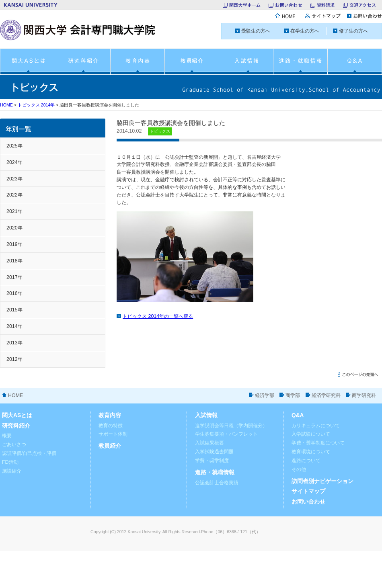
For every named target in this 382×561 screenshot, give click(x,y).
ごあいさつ (14, 444)
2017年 (14, 277)
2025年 (14, 146)
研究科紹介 (16, 426)
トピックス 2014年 (36, 104)
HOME (6, 104)
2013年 (14, 343)
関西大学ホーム (245, 5)
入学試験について (311, 434)
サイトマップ (308, 491)
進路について (306, 460)
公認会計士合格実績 (216, 482)
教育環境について (311, 452)
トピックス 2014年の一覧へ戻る (158, 316)
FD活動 (10, 462)
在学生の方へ (304, 31)
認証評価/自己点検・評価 (29, 453)
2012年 (14, 359)
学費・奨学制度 (212, 460)
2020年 (14, 228)
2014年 (14, 326)
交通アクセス (362, 5)
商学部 (292, 395)
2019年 (14, 244)
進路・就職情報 (214, 472)
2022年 (14, 195)
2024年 (14, 162)
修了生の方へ (353, 31)
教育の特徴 (111, 425)
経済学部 (264, 395)
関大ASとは (17, 415)
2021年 (14, 211)
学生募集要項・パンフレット (226, 434)
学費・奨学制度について (318, 443)
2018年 (14, 261)
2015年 (14, 310)
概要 (7, 435)
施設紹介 (11, 471)
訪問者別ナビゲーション (322, 481)
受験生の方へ (255, 31)
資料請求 (326, 5)
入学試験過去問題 (214, 452)
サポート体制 (113, 434)
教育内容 (110, 415)
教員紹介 (110, 446)
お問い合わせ (288, 5)
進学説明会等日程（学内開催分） (231, 425)
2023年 (14, 179)
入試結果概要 (209, 443)
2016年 (14, 293)
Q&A (298, 415)
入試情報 (206, 415)
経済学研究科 (326, 395)
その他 (299, 469)
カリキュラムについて (316, 425)
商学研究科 (364, 395)
